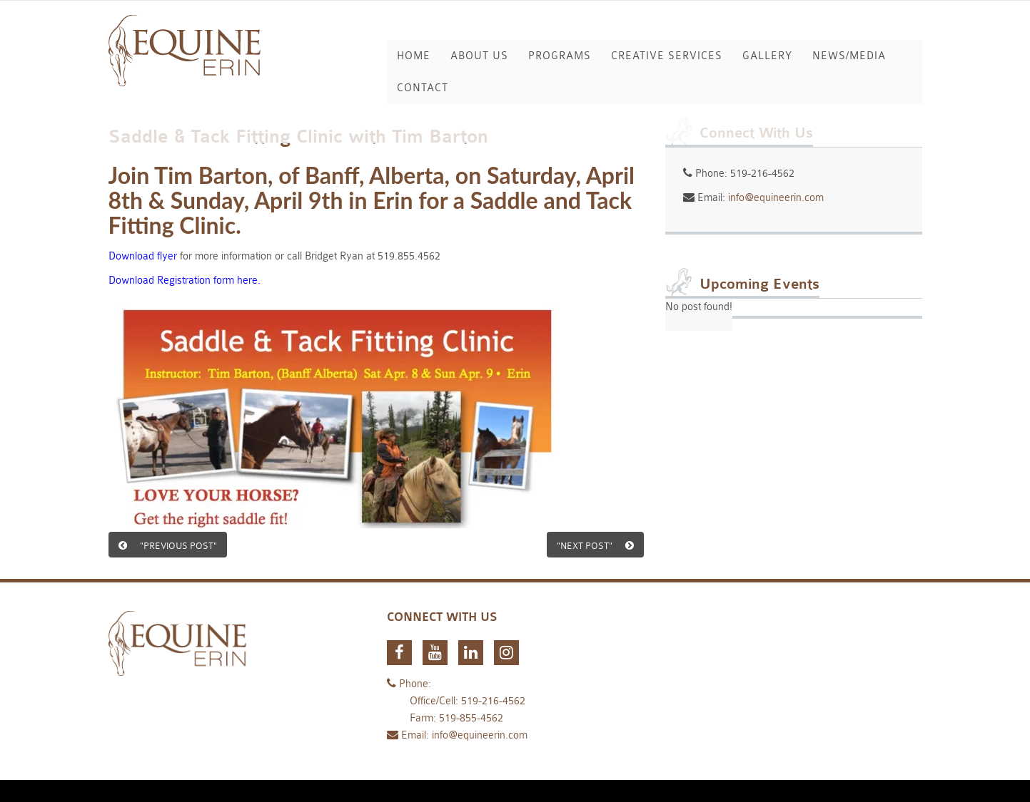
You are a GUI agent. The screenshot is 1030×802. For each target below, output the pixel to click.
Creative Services (666, 56)
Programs (559, 56)
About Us (479, 56)
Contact (422, 88)
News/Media (849, 56)
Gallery (767, 56)
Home (413, 56)
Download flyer (142, 256)
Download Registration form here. (184, 280)
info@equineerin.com (776, 198)
